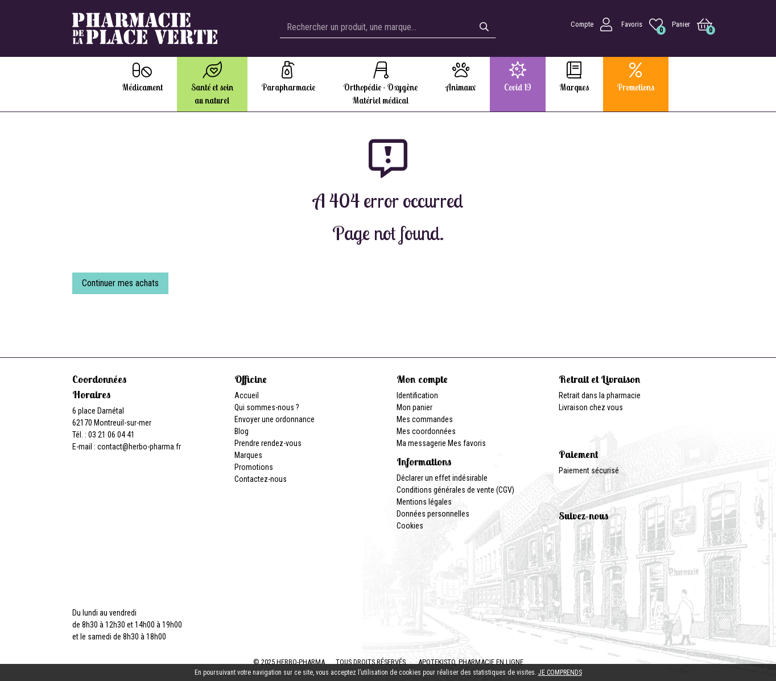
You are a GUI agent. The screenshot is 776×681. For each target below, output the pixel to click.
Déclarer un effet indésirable (442, 477)
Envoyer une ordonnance (274, 419)
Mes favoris (467, 443)
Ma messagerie (421, 443)
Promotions (253, 467)
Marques (248, 455)
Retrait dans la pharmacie (600, 395)
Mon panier (414, 407)
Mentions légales (424, 501)
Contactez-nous (260, 479)
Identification (417, 395)
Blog (241, 431)
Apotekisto (470, 662)
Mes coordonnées (426, 431)
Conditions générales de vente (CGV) (455, 489)
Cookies (410, 525)
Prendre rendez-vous (268, 443)
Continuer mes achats (120, 283)
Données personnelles (433, 513)
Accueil (246, 395)
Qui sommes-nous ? (266, 407)
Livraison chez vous (591, 407)
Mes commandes (425, 419)
